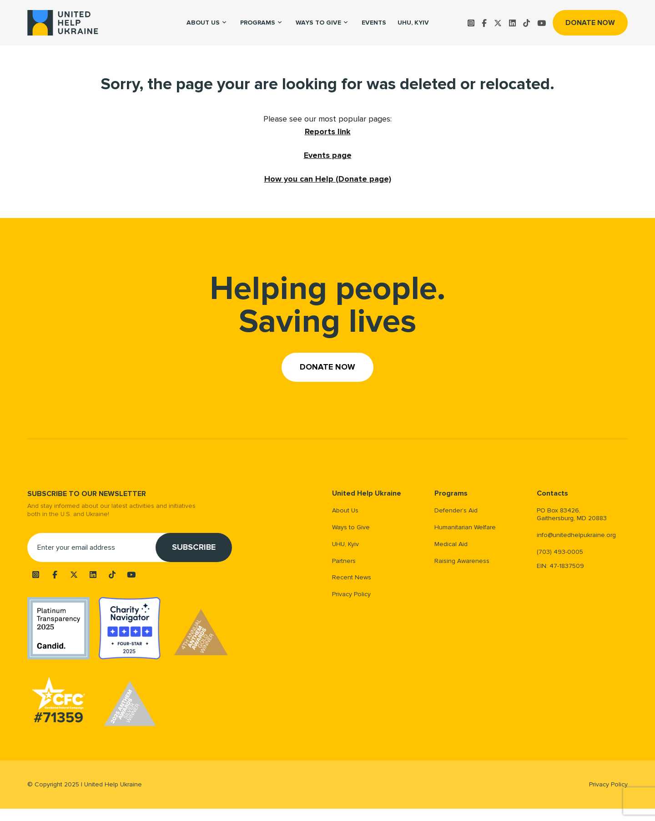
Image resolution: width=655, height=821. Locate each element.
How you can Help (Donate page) (327, 179)
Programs (257, 22)
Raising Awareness (461, 561)
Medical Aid (451, 544)
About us (203, 22)
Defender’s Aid (456, 510)
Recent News (351, 577)
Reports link (328, 132)
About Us (345, 510)
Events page (328, 155)
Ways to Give (318, 22)
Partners (344, 561)
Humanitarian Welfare (465, 527)
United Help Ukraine (366, 493)
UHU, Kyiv (413, 22)
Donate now (590, 22)
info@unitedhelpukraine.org (576, 535)
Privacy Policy (351, 594)
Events (374, 22)
